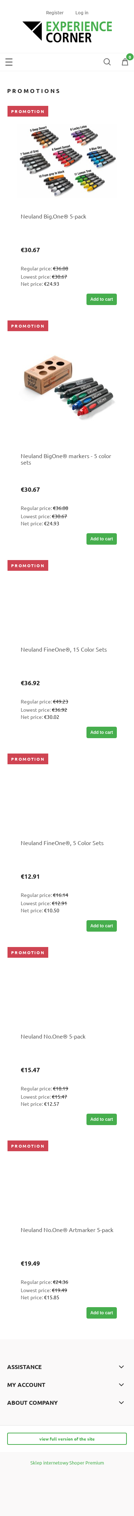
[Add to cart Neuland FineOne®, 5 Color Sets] (101, 926)
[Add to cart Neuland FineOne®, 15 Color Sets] (101, 732)
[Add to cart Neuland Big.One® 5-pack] (101, 299)
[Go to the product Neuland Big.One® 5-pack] (67, 161)
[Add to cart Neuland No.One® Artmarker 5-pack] (101, 1313)
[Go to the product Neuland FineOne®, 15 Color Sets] (67, 605)
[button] (9, 60)
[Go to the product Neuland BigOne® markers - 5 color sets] (67, 388)
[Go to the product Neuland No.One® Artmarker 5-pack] (67, 1185)
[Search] (107, 60)
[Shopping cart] (125, 63)
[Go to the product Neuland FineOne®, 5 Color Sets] (67, 798)
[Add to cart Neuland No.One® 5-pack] (101, 1119)
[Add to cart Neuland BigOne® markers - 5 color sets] (101, 539)
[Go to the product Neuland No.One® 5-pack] (67, 992)
